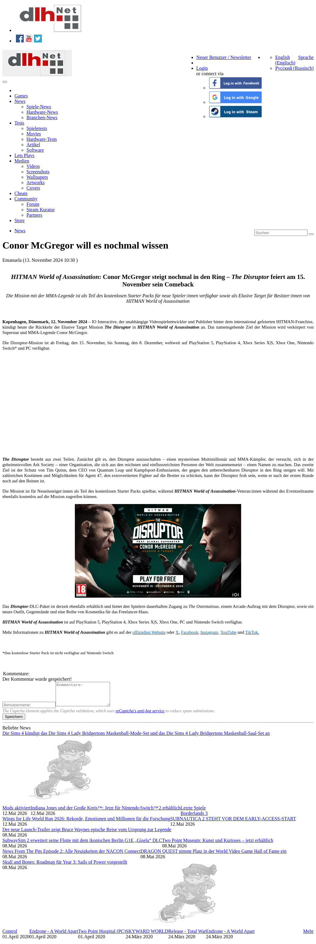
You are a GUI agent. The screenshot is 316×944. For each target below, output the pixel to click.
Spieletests (36, 128)
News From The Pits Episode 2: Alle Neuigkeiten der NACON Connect (71, 855)
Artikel (33, 144)
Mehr (308, 935)
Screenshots (37, 171)
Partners (34, 215)
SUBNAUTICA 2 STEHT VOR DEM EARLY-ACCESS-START (233, 823)
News (19, 101)
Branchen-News (41, 117)
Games (21, 95)
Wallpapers (37, 177)
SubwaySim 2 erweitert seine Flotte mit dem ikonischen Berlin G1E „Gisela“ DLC (82, 844)
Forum (32, 204)
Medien (21, 160)
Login (202, 68)
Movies (33, 133)
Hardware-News (42, 112)
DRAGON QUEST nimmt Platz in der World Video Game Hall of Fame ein (213, 855)
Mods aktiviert (16, 812)
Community (25, 198)
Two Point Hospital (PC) (102, 935)
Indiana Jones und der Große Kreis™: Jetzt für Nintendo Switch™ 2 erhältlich (106, 812)
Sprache (306, 57)
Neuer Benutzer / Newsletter (223, 57)
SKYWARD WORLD (147, 935)
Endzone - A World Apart (53, 935)
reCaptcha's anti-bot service (140, 715)
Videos (33, 166)
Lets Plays (24, 155)
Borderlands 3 (194, 817)
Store (19, 220)
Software (35, 150)
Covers (33, 187)
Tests (19, 122)
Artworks (35, 182)
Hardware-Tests (41, 139)
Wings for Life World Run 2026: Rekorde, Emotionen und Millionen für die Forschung (86, 823)
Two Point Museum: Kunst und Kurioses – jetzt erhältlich (217, 844)
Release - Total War (187, 935)
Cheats (21, 193)
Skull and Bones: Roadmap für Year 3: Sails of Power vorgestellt (64, 866)
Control (9, 935)
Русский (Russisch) (294, 68)
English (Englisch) (285, 60)
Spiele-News (38, 106)
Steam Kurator (40, 209)
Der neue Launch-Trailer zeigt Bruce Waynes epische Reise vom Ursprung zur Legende (86, 834)
